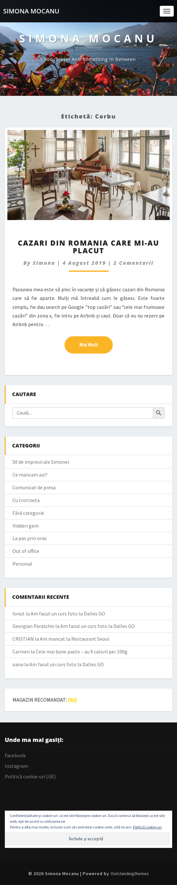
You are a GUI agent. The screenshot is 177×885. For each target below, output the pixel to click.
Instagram (16, 766)
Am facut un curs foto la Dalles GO (68, 613)
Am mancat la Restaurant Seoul (74, 639)
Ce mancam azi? (30, 474)
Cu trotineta (26, 500)
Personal (22, 564)
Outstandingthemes (130, 873)
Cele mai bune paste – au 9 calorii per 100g (81, 651)
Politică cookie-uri (147, 827)
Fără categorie (28, 513)
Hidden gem (25, 526)
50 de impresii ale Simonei (40, 462)
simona (44, 262)
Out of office (25, 551)
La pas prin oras (29, 538)
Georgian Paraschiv (33, 626)
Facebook (15, 755)
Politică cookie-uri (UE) (30, 776)
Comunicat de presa (34, 487)
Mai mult (96, 344)
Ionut (18, 613)
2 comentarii (133, 262)
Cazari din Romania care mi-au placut (88, 246)
